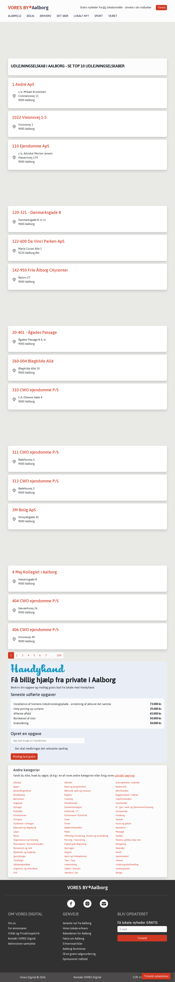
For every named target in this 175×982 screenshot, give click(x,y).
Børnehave (18, 799)
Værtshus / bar (71, 872)
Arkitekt (68, 782)
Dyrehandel (121, 803)
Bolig (30, 15)
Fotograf (17, 819)
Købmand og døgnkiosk (24, 827)
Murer (16, 836)
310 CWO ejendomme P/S (35, 390)
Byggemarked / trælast (127, 795)
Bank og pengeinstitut (75, 786)
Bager (16, 786)
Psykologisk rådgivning (75, 844)
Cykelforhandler (124, 799)
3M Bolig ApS (24, 510)
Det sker (62, 15)
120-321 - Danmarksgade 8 (36, 212)
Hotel (67, 823)
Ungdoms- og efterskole (25, 868)
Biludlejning (19, 795)
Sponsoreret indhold (75, 958)
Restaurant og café (22, 848)
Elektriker (18, 811)
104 (59, 655)
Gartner (119, 819)
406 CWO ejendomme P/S (35, 629)
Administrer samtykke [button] (21, 943)
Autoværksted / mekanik (127, 782)
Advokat (17, 782)
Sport (99, 15)
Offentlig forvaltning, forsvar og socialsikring (86, 836)
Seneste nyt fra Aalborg (77, 923)
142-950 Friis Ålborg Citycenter (40, 270)
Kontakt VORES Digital (22, 938)
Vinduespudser (123, 868)
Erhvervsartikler (73, 943)
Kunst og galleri (123, 823)
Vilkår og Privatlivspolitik (24, 933)
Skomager (69, 848)
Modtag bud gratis (24, 756)
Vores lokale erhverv (75, 928)
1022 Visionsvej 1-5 (29, 117)
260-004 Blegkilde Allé (33, 361)
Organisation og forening (25, 840)
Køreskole (121, 827)
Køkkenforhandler (73, 827)
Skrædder (120, 848)
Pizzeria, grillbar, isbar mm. (128, 840)
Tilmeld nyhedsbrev (156, 976)
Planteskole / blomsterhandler (28, 844)
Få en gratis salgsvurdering (79, 953)
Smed (118, 852)
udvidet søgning (124, 775)
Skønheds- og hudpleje (24, 852)
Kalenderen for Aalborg (77, 933)
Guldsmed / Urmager (23, 823)
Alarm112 (14, 15)
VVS (15, 872)
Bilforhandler (122, 790)
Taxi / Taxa (69, 860)
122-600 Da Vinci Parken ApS (38, 241)
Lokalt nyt (81, 15)
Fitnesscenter (19, 815)
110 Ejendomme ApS (30, 146)
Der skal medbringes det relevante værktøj (41, 748)
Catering (68, 799)
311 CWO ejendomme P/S (35, 452)
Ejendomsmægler (73, 807)
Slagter (68, 852)
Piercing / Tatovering (74, 840)
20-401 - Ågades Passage (34, 332)
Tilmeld (161, 7)
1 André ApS (23, 84)
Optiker (119, 836)
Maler (67, 831)
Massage (120, 831)
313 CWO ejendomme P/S (35, 481)
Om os (12, 923)
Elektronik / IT (71, 811)
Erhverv (45, 15)
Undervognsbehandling (127, 864)
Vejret (112, 15)
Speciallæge (19, 856)
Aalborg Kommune (74, 948)
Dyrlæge (17, 807)
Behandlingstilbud (22, 790)
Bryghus (68, 795)
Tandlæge (18, 860)
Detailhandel (70, 803)
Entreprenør (121, 811)
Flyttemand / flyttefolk (75, 815)
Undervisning (70, 864)
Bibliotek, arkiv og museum (77, 790)
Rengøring (121, 844)
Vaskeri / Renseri (72, 868)
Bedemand (121, 786)
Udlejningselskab (21, 864)
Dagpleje (18, 803)
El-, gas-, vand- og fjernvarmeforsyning (134, 807)
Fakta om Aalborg (73, 938)
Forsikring (120, 815)
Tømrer (119, 860)
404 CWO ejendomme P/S (35, 601)
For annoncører (17, 928)
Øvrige (119, 872)
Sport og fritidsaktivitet (75, 856)
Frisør (67, 819)
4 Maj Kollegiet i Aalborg (34, 572)
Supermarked (122, 856)
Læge (16, 831)
